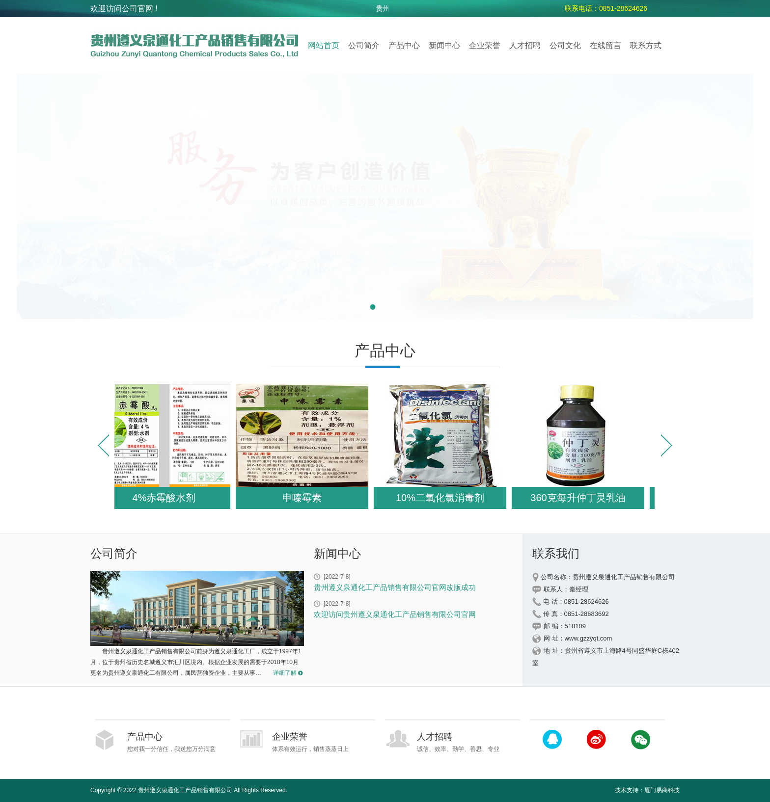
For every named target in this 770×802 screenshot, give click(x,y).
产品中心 (404, 45)
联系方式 (645, 45)
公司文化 (565, 45)
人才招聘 (525, 45)
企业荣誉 (484, 45)
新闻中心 (444, 45)
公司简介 (364, 45)
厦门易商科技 (662, 790)
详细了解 (285, 672)
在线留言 (605, 45)
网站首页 (323, 45)
